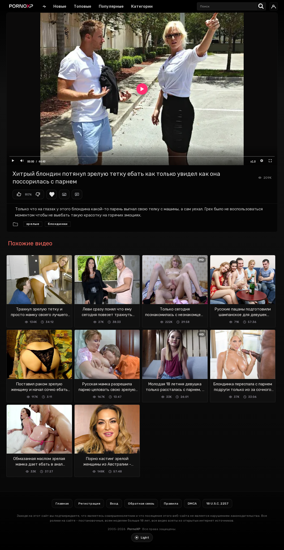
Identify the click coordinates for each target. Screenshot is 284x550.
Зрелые (32, 224)
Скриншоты (64, 194)
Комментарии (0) (77, 194)
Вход (114, 503)
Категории (142, 6)
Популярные (111, 6)
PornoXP (133, 529)
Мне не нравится (37, 194)
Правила (171, 503)
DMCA (192, 503)
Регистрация (89, 503)
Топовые (82, 6)
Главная (44, 6)
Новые (59, 6)
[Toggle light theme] (142, 537)
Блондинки (58, 224)
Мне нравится (19, 194)
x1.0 (253, 161)
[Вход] (274, 6)
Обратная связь (141, 503)
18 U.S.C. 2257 (217, 503)
